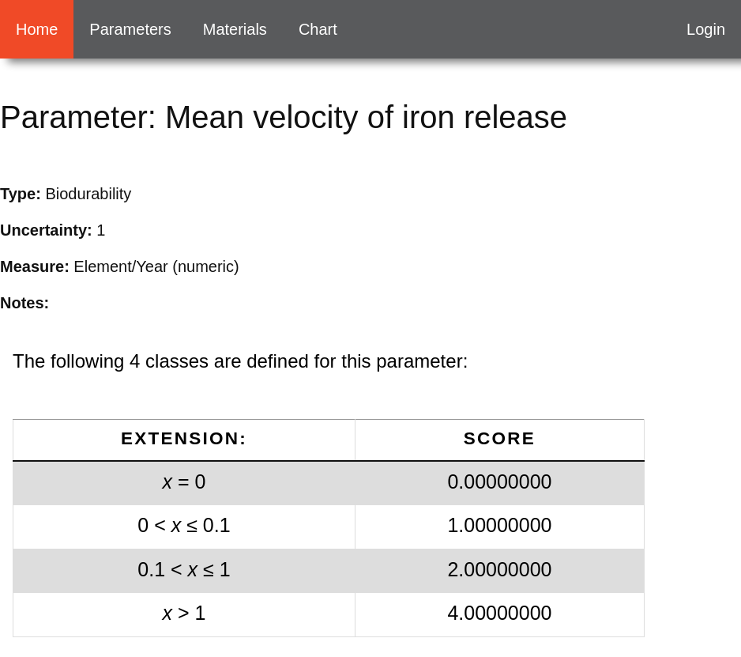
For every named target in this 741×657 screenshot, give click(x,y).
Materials (235, 29)
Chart (318, 29)
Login (705, 29)
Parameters (130, 29)
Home (37, 29)
